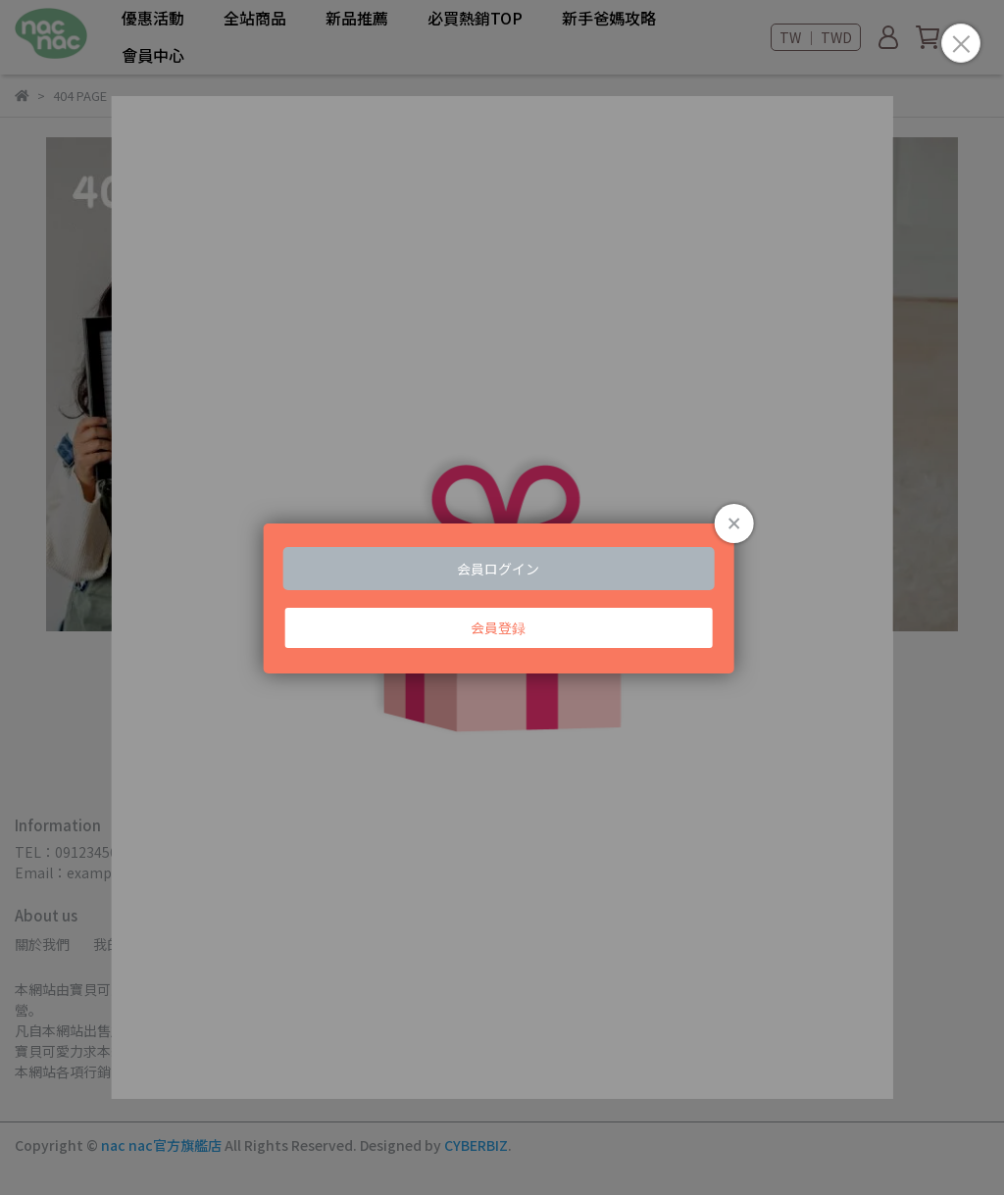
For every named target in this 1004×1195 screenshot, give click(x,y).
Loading (502, 598)
